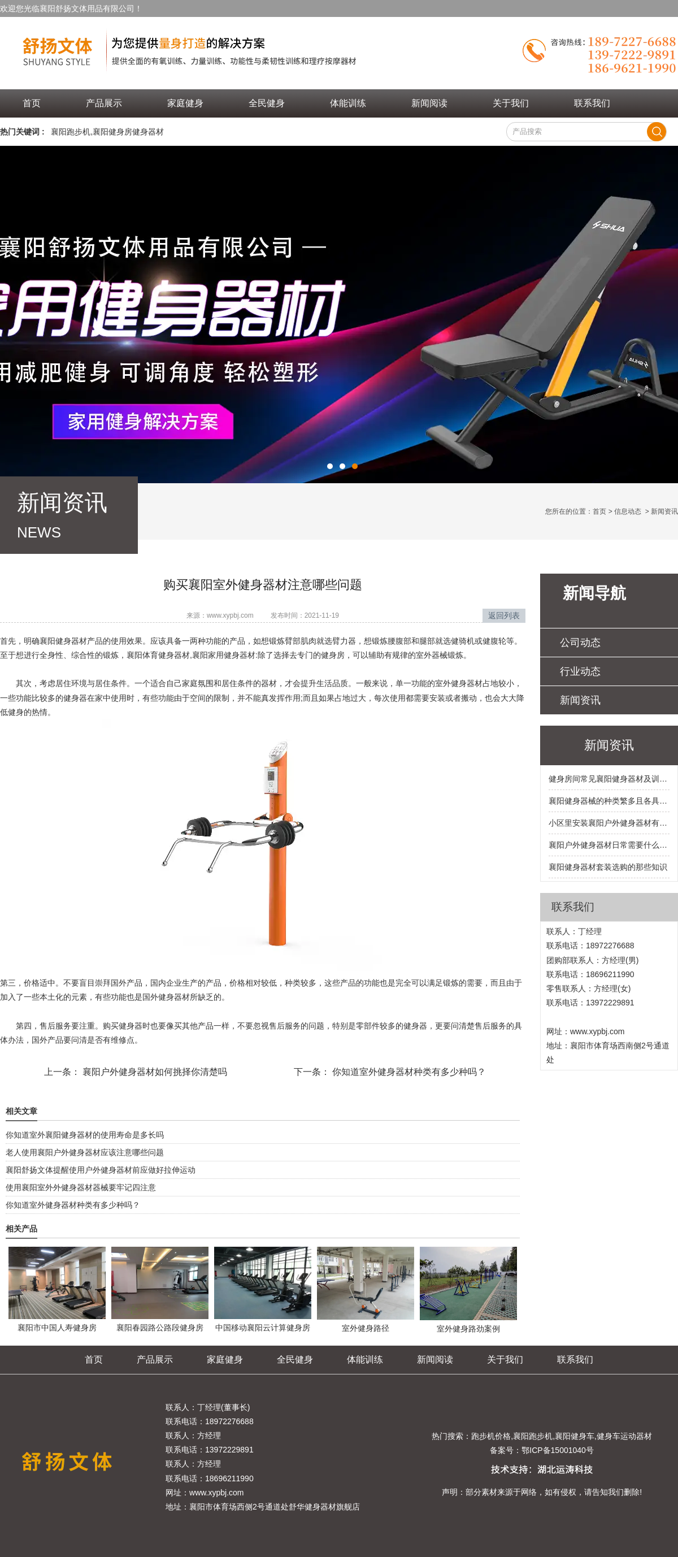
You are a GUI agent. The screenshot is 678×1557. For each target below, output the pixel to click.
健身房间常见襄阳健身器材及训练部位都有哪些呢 (609, 778)
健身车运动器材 (624, 1436)
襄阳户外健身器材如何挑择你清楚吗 (153, 1072)
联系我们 (592, 103)
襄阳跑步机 (70, 131)
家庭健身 (185, 103)
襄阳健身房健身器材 (128, 131)
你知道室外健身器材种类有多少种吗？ (408, 1072)
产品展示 (104, 103)
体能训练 (348, 103)
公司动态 (580, 642)
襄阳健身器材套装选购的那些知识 (608, 866)
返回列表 (504, 615)
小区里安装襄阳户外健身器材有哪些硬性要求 (609, 822)
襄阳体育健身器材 (158, 655)
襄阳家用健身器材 (223, 655)
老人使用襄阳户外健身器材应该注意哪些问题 (85, 1152)
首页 (32, 103)
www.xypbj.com (230, 615)
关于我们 (511, 103)
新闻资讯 (580, 700)
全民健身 (267, 103)
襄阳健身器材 (63, 640)
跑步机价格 (491, 1436)
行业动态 (580, 671)
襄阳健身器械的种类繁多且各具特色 (609, 800)
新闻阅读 (429, 103)
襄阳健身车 (574, 1436)
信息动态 (627, 511)
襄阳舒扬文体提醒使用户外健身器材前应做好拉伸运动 (100, 1169)
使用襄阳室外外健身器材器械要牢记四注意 (81, 1187)
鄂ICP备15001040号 (557, 1450)
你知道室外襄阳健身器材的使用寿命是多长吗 (85, 1134)
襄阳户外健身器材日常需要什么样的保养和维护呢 (609, 844)
